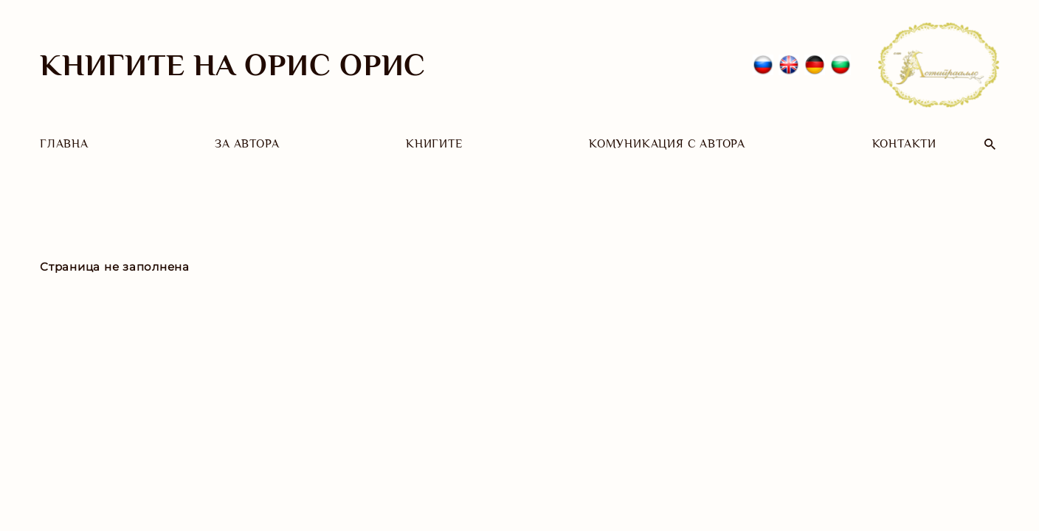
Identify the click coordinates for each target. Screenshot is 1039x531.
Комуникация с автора (667, 143)
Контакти (904, 143)
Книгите (434, 143)
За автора (247, 143)
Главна (64, 143)
